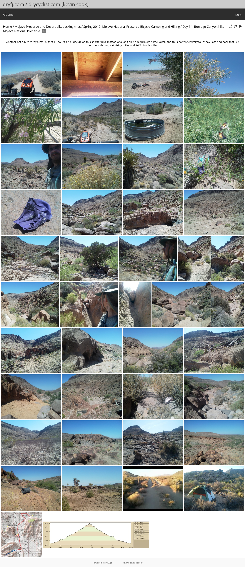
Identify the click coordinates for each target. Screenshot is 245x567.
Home (7, 26)
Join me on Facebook (132, 562)
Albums (8, 15)
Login (238, 14)
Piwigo (108, 562)
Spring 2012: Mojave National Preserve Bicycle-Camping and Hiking (131, 26)
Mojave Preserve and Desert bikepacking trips (48, 26)
